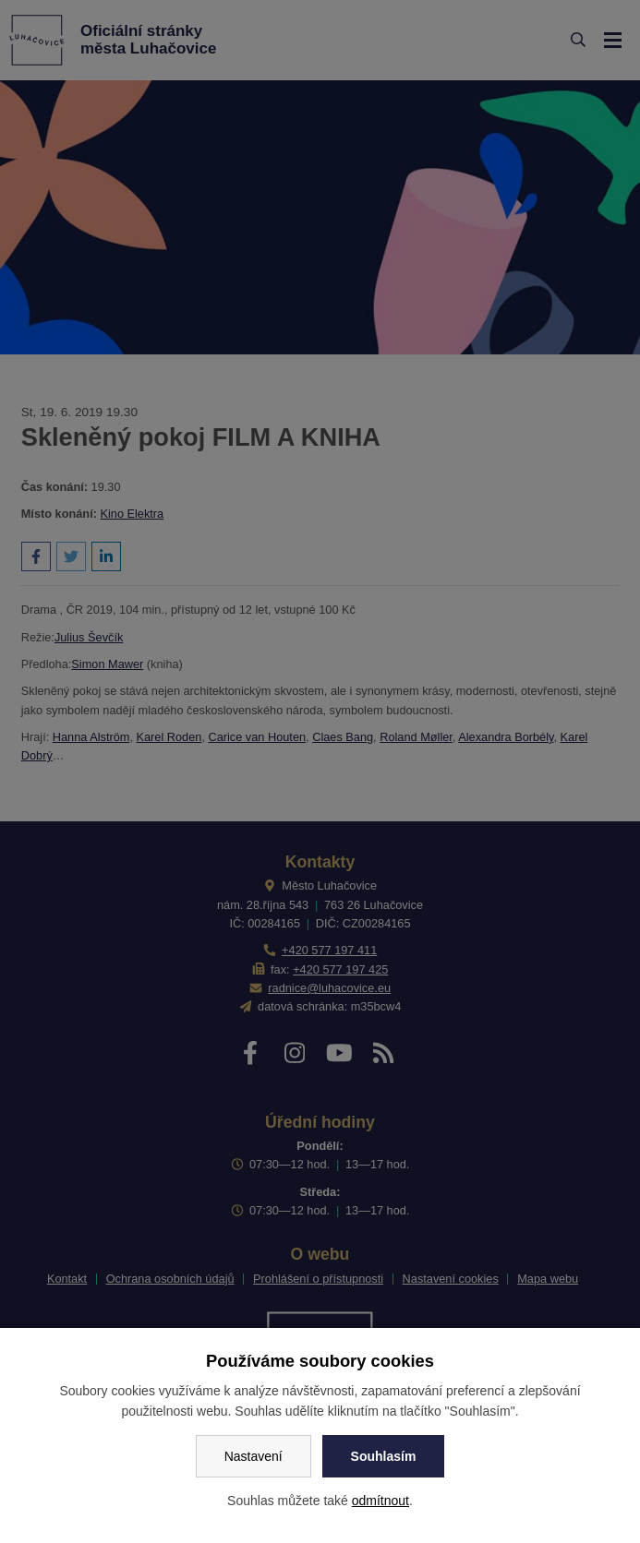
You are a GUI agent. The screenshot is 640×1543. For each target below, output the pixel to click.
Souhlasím (384, 1456)
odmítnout (380, 1500)
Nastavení (253, 1456)
